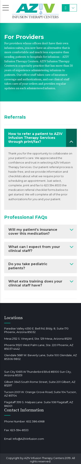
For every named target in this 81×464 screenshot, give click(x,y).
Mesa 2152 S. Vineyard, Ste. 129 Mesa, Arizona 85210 (38, 338)
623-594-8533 (19, 430)
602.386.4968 (35, 421)
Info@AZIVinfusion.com (28, 438)
